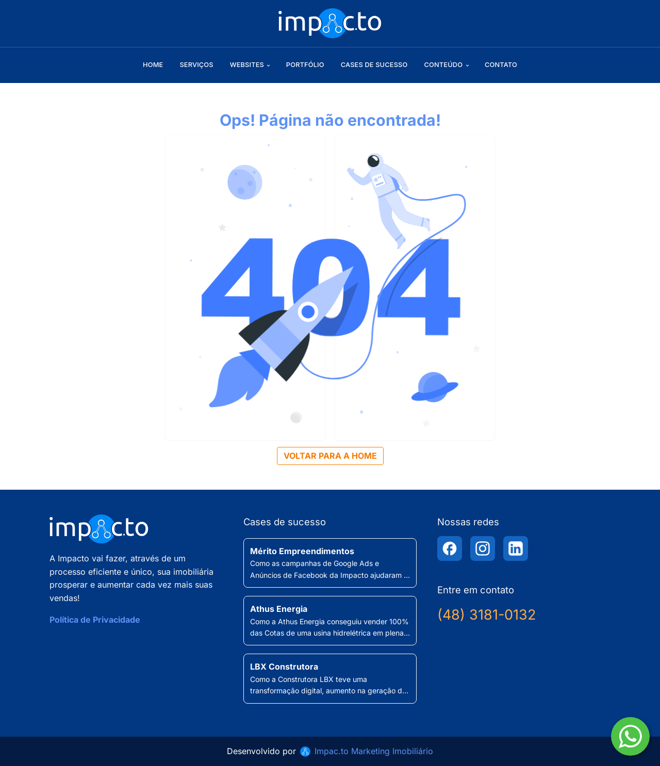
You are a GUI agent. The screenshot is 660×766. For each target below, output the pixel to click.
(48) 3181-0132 (486, 614)
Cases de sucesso (374, 65)
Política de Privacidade (95, 619)
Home (153, 65)
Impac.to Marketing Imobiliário (374, 751)
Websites (247, 65)
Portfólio (305, 65)
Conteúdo (443, 65)
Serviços (196, 65)
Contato (501, 65)
